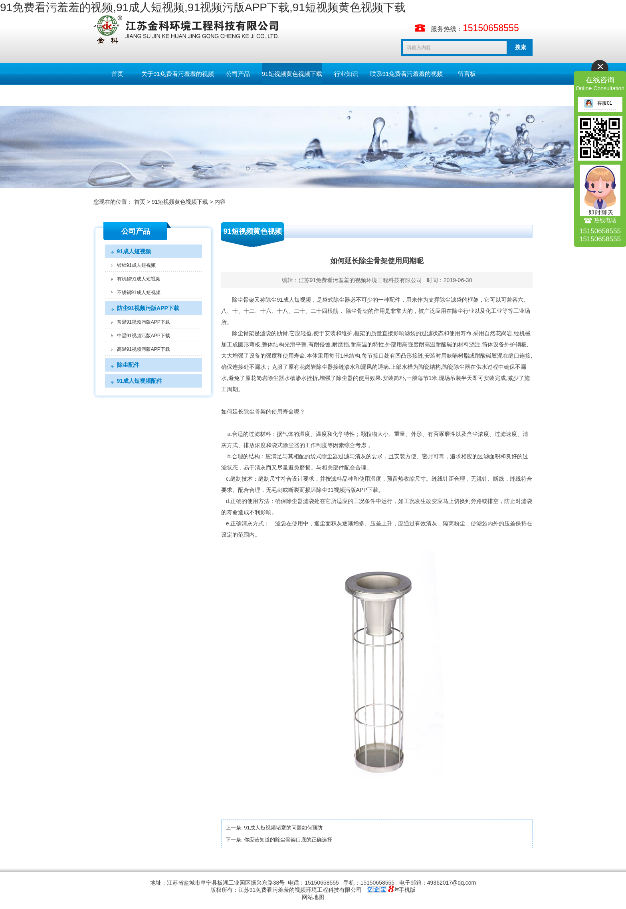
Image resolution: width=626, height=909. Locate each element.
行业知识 (346, 73)
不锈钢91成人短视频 (138, 292)
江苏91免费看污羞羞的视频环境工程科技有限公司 (360, 280)
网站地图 (313, 897)
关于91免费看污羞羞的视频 (177, 73)
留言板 (467, 73)
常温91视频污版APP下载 (143, 322)
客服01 (598, 103)
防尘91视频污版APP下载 (148, 308)
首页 (117, 73)
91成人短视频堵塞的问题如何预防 (283, 828)
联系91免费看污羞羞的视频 (406, 73)
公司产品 (238, 73)
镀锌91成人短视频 (136, 265)
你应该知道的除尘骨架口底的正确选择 (288, 840)
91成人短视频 (134, 251)
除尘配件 (128, 365)
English (117, 95)
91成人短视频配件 (139, 381)
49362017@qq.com (451, 882)
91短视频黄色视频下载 (292, 73)
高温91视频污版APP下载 (143, 349)
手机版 (407, 890)
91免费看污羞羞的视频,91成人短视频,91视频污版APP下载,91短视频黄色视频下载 (203, 7)
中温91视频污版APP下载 (143, 335)
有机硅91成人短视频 (138, 279)
